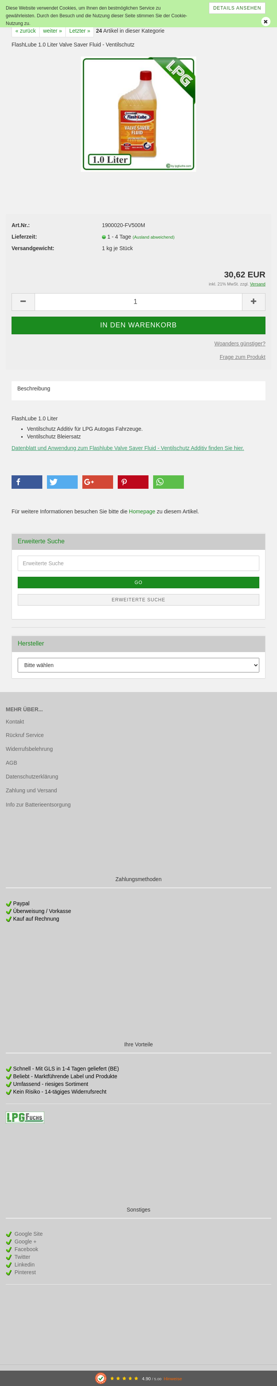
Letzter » (79, 31)
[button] (27, 482)
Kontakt (15, 722)
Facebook (25, 1249)
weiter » (52, 31)
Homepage (142, 511)
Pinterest (24, 1272)
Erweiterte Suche (138, 600)
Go (139, 582)
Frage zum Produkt (242, 357)
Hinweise (173, 1378)
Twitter (21, 1257)
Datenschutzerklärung (32, 777)
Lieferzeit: (24, 237)
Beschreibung (33, 388)
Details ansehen (237, 8)
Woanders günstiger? (239, 343)
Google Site (28, 1234)
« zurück (25, 31)
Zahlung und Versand (31, 790)
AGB (11, 763)
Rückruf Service (25, 735)
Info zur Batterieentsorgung (38, 805)
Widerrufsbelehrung (29, 749)
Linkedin (24, 1265)
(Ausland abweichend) (154, 237)
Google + (25, 1241)
